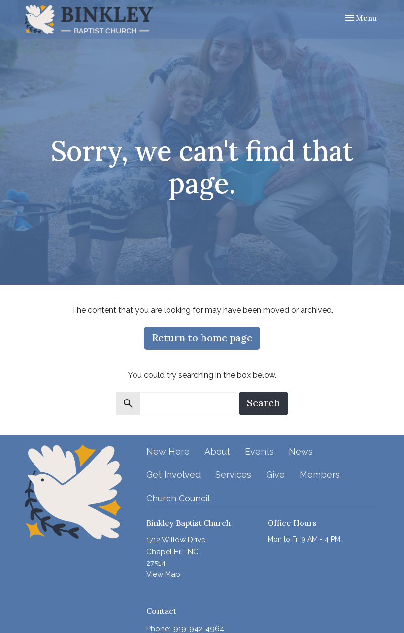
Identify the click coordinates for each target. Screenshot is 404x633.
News (301, 451)
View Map (163, 574)
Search (263, 403)
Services (233, 474)
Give (275, 474)
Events (259, 451)
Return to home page (202, 338)
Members (320, 474)
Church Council (178, 498)
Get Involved (173, 474)
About (217, 451)
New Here (168, 451)
